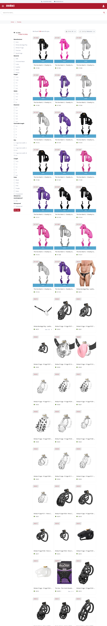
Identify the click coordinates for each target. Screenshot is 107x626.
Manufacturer (18, 39)
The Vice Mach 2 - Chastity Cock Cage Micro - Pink (43, 102)
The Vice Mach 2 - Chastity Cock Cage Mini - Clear (64, 252)
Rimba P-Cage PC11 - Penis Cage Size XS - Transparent (43, 513)
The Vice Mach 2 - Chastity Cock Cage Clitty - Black (43, 65)
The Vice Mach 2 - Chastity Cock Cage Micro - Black (43, 177)
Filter (16, 210)
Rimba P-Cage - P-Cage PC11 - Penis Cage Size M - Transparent (85, 476)
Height (16, 74)
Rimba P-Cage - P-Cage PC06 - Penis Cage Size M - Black (85, 513)
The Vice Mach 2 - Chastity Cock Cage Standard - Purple (64, 289)
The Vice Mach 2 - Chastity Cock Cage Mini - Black (85, 140)
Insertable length (19, 123)
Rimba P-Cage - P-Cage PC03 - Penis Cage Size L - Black (85, 588)
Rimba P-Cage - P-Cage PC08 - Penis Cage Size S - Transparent (43, 476)
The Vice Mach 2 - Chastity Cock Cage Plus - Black (64, 214)
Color (15, 177)
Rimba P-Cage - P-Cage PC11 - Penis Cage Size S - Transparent (43, 401)
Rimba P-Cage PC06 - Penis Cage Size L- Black (64, 513)
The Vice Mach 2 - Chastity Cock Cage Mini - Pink (85, 177)
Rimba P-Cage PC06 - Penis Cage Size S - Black (43, 551)
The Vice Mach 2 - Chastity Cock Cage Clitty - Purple (64, 102)
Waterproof (17, 203)
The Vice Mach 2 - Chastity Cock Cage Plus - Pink (85, 252)
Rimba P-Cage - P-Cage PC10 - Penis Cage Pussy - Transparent (64, 364)
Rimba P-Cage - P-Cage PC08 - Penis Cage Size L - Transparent (64, 439)
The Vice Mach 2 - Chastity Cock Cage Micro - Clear (85, 102)
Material (16, 56)
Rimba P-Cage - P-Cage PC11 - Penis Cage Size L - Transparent (64, 476)
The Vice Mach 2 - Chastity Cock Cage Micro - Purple (64, 177)
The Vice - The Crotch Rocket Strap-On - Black (64, 588)
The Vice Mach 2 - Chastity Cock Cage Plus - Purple (64, 140)
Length (16, 158)
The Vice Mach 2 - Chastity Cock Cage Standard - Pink (43, 252)
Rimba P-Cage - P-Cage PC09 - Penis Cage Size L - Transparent (43, 439)
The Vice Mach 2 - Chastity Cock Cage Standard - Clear (43, 140)
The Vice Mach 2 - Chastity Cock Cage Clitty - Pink (64, 65)
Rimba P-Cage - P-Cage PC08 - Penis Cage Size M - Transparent (85, 439)
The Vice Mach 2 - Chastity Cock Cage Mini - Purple (43, 214)
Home (12, 22)
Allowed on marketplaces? (18, 197)
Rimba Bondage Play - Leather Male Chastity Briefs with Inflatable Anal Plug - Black (85, 289)
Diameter (16, 105)
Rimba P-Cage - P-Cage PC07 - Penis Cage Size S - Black (85, 326)
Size (15, 140)
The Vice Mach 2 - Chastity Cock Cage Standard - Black (85, 214)
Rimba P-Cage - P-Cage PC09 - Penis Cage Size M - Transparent (85, 401)
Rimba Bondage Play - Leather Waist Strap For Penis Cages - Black (43, 326)
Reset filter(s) (23, 34)
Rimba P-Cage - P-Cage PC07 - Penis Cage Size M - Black (64, 326)
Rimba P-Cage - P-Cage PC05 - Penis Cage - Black (85, 551)
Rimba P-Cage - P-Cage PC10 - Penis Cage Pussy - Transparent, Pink (85, 364)
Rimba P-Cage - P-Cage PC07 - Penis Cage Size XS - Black (43, 364)
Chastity (19, 22)
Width (15, 91)
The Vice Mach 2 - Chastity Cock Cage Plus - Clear (43, 289)
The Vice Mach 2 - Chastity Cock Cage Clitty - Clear (85, 65)
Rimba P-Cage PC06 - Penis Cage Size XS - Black (64, 551)
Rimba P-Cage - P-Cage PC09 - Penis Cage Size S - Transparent (64, 401)
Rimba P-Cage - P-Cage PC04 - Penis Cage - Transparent (43, 588)
